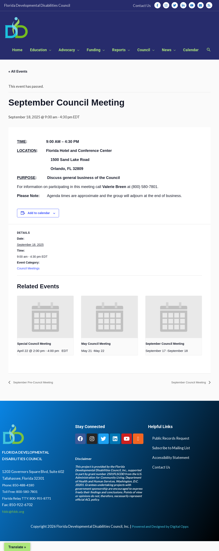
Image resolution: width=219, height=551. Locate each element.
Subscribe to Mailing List (171, 457)
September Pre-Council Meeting (36, 392)
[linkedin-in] (184, 5)
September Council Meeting (165, 353)
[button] (208, 60)
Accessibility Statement (170, 467)
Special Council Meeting (34, 353)
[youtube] (193, 5)
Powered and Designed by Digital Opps (160, 536)
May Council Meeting (95, 353)
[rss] (209, 5)
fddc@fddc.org (14, 521)
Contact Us (161, 477)
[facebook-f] (158, 5)
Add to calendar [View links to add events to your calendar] (39, 222)
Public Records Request (170, 448)
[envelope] (201, 5)
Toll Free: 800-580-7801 (21, 501)
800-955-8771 (43, 508)
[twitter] (176, 5)
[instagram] (167, 5)
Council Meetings (28, 278)
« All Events (17, 81)
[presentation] (45, 327)
